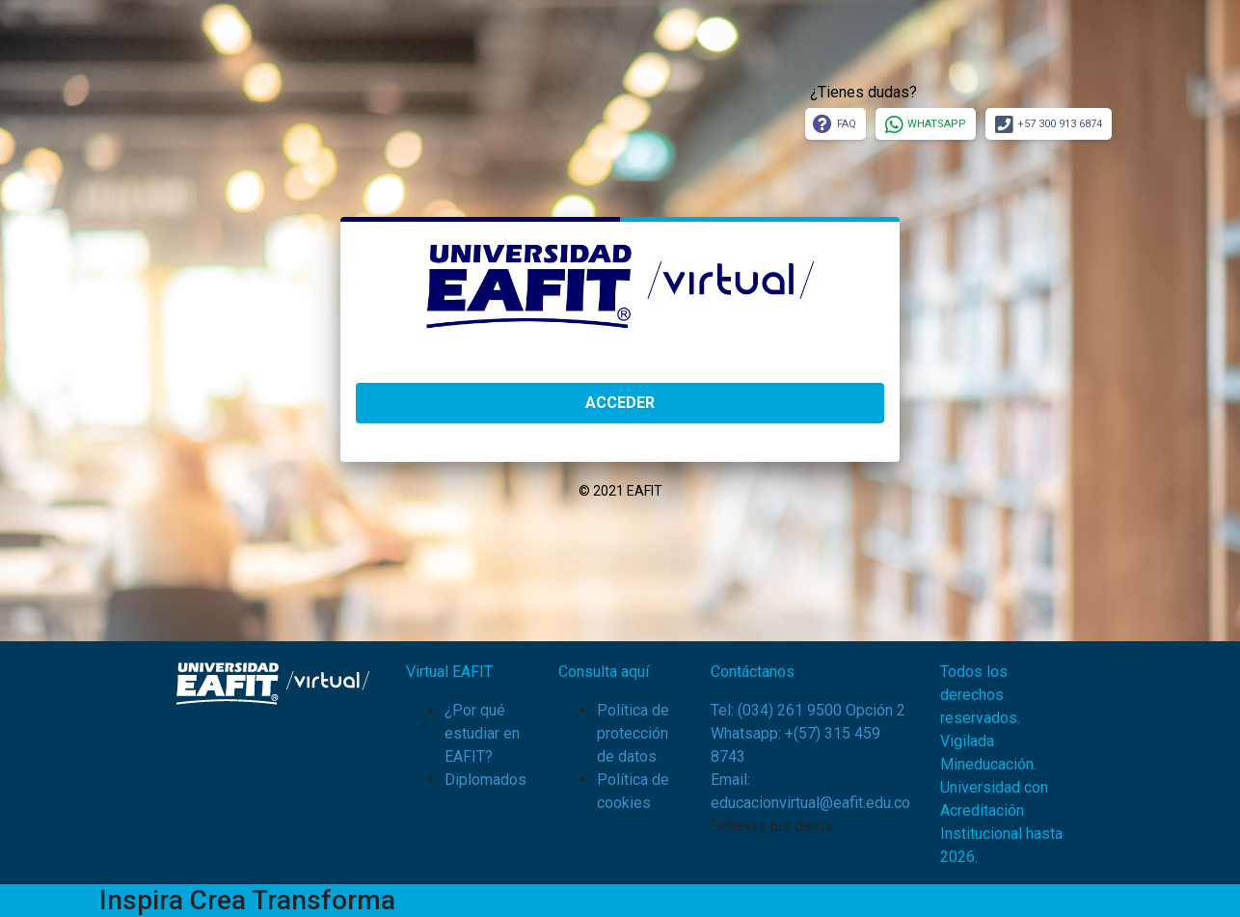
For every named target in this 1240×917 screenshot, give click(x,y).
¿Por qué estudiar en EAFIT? (482, 733)
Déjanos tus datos (772, 826)
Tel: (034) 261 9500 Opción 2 (808, 710)
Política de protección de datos (633, 733)
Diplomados (485, 779)
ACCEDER (620, 402)
